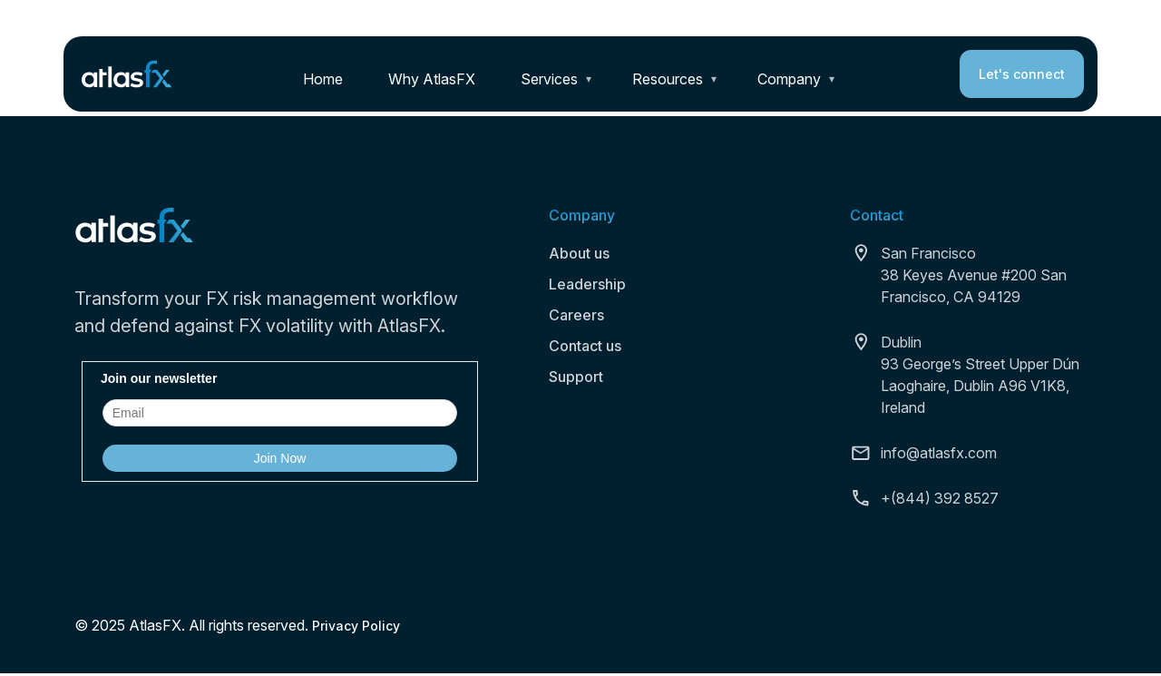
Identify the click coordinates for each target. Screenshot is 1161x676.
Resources (667, 79)
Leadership (587, 284)
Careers (576, 315)
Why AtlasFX (431, 79)
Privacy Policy (356, 625)
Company (789, 79)
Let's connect (1022, 74)
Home (323, 79)
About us (579, 253)
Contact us (585, 346)
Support (576, 376)
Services (549, 79)
